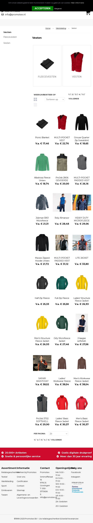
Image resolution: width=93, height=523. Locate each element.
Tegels (35, 99)
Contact (20, 486)
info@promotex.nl (15, 14)
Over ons (21, 477)
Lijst (35, 104)
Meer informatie (77, 3)
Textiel (4, 477)
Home (47, 28)
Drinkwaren (6, 490)
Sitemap (21, 490)
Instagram (75, 477)
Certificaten (22, 481)
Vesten (6, 43)
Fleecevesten (10, 37)
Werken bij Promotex (26, 472)
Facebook (76, 472)
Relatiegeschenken (7, 472)
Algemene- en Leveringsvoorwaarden (27, 496)
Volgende (74, 99)
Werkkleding (61, 28)
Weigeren (58, 8)
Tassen (4, 495)
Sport (4, 486)
